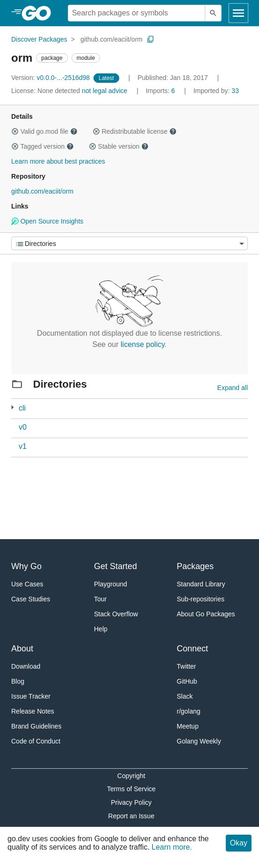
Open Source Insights (47, 221)
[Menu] (129, 243)
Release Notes (32, 711)
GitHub (187, 681)
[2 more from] (12, 407)
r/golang (189, 711)
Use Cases (27, 584)
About (22, 648)
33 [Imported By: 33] (216, 90)
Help (101, 629)
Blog (17, 681)
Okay (238, 843)
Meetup (188, 726)
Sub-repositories (200, 599)
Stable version (119, 146)
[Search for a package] (136, 13)
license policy (143, 344)
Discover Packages (39, 39)
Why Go (26, 566)
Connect (192, 648)
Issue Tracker (30, 696)
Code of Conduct (35, 741)
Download (25, 666)
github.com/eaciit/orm (111, 39)
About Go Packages (206, 614)
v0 (23, 427)
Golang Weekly (199, 741)
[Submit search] (213, 13)
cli (22, 408)
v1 (23, 446)
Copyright (131, 776)
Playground (110, 584)
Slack (185, 696)
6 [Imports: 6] (161, 90)
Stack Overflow (116, 614)
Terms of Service (131, 789)
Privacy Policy (131, 802)
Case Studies (30, 599)
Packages (195, 566)
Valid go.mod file (44, 131)
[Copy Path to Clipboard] (150, 39)
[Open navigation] (238, 13)
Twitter (186, 666)
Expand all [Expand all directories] (232, 387)
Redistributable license (135, 131)
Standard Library (201, 584)
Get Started (115, 566)
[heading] (39, 13)
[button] (15, 131)
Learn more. (171, 847)
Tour (100, 599)
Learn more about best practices (58, 161)
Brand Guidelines (36, 726)
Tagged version (42, 146)
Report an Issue (131, 816)
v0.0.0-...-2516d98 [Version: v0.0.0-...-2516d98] (51, 77)
